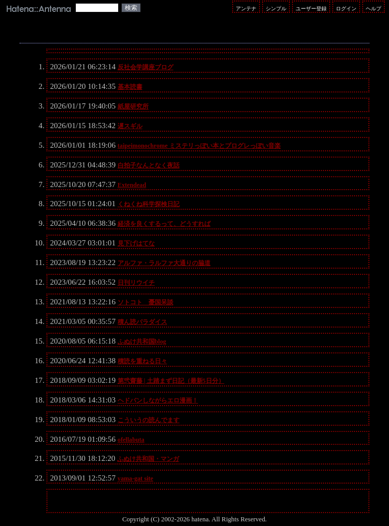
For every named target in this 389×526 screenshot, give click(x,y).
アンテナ (246, 8)
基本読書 (130, 86)
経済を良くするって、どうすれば (164, 223)
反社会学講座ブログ (145, 67)
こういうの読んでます (149, 420)
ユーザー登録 (311, 8)
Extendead (132, 185)
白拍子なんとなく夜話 (149, 165)
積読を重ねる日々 (142, 361)
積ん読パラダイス (142, 322)
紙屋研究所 (133, 106)
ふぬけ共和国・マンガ (148, 458)
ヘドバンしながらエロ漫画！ (158, 400)
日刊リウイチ (136, 282)
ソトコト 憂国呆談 (145, 302)
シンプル (276, 8)
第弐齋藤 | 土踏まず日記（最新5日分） (171, 380)
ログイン (346, 8)
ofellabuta (131, 439)
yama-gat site (135, 478)
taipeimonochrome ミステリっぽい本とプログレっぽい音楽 (199, 145)
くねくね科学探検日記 (149, 204)
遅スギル (130, 126)
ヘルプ (373, 8)
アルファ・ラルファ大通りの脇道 (164, 263)
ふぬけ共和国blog (142, 341)
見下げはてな (136, 243)
